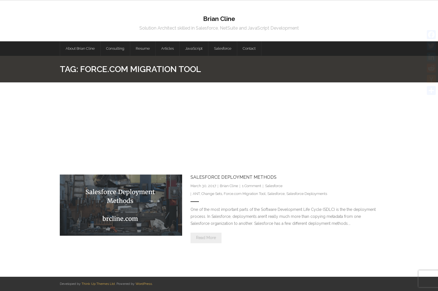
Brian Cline (229, 186)
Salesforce (273, 186)
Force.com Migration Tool (245, 194)
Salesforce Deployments (306, 194)
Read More (206, 237)
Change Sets (211, 194)
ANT (196, 194)
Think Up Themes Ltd (98, 284)
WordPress (143, 284)
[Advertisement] (219, 124)
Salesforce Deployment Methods (234, 177)
